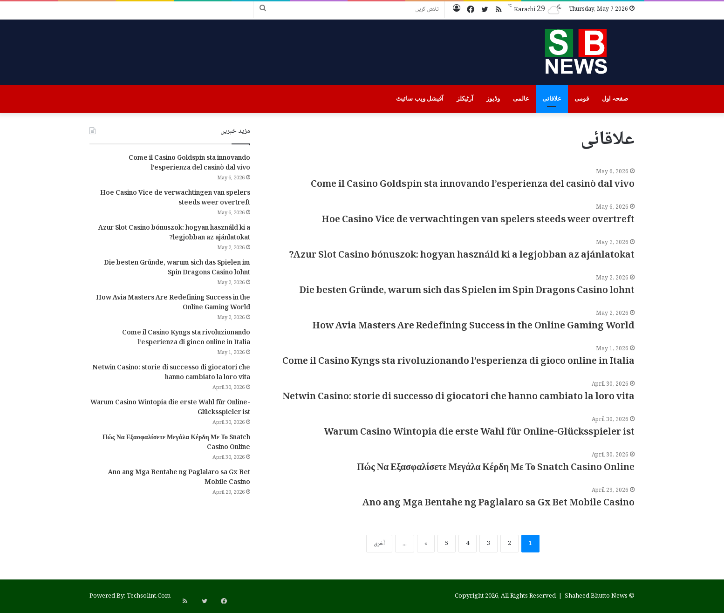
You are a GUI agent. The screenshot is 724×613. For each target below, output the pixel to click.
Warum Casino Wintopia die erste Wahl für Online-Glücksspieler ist (479, 433)
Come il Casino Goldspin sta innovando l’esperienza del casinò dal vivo (473, 185)
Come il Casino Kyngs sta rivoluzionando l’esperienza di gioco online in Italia (458, 362)
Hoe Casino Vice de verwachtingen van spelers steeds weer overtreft (478, 220)
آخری (379, 543)
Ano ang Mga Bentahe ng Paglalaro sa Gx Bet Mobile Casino (498, 503)
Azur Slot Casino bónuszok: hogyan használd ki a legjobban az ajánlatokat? (462, 256)
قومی (581, 98)
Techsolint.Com (149, 596)
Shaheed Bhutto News (596, 596)
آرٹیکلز (465, 98)
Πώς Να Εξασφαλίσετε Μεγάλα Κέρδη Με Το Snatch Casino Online (496, 468)
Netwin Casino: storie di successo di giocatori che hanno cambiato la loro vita (458, 397)
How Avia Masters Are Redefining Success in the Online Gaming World (474, 326)
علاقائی (551, 98)
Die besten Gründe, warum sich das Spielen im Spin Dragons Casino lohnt (467, 291)
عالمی (521, 98)
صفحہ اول (615, 98)
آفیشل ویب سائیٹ (420, 98)
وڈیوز (493, 98)
